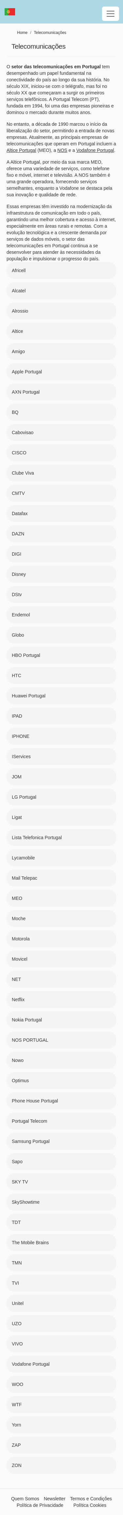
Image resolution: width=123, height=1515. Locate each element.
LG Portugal (24, 797)
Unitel (18, 1303)
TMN (17, 1262)
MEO (17, 898)
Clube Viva (23, 473)
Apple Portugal (27, 371)
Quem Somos (25, 1498)
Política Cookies (89, 1505)
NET (16, 979)
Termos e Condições (91, 1498)
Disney (19, 574)
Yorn (16, 1424)
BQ (15, 412)
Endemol (21, 614)
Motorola (21, 938)
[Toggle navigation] (110, 14)
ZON (17, 1465)
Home (22, 32)
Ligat (17, 817)
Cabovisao (22, 432)
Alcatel (19, 290)
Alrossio (20, 311)
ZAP (16, 1445)
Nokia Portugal (27, 1019)
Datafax (20, 513)
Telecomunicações (50, 32)
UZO (17, 1323)
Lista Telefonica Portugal (37, 837)
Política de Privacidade (40, 1505)
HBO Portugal (26, 655)
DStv (17, 594)
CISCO (19, 452)
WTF (17, 1404)
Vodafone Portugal (31, 1364)
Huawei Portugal (29, 695)
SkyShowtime (26, 1202)
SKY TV (20, 1181)
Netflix (18, 999)
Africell (19, 270)
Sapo (17, 1161)
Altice (17, 331)
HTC (16, 675)
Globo (18, 635)
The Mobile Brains (30, 1242)
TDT (16, 1222)
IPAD (17, 716)
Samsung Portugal (31, 1141)
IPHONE (21, 736)
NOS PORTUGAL (30, 1040)
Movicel (19, 959)
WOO (17, 1384)
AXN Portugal (26, 392)
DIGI (16, 554)
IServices (21, 756)
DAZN (18, 533)
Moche (19, 918)
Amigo (18, 351)
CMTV (18, 493)
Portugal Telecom (29, 1121)
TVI (15, 1283)
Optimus (20, 1080)
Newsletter (54, 1498)
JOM (17, 776)
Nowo (18, 1060)
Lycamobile (23, 857)
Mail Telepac (24, 878)
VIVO (17, 1343)
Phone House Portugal (35, 1100)
